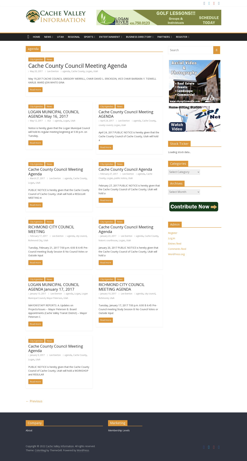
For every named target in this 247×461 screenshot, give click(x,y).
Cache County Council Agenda (125, 169)
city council (81, 236)
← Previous (34, 401)
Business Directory (138, 36)
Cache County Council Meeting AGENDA (126, 114)
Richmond (103, 298)
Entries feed (174, 243)
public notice (120, 178)
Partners (163, 36)
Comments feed (177, 248)
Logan (89, 71)
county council (106, 125)
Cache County (78, 71)
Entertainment (109, 36)
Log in (171, 238)
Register (181, 36)
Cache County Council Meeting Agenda (77, 65)
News (47, 36)
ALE (49, 120)
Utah (60, 36)
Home (36, 36)
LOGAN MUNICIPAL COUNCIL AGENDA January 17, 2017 (53, 286)
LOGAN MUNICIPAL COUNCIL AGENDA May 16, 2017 (53, 114)
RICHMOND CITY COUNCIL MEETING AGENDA (122, 286)
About (29, 430)
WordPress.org (176, 254)
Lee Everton (53, 71)
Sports (88, 36)
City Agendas (36, 59)
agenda (66, 71)
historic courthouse (108, 240)
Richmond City (35, 240)
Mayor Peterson (54, 298)
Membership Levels (119, 430)
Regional (74, 36)
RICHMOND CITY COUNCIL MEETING (51, 229)
